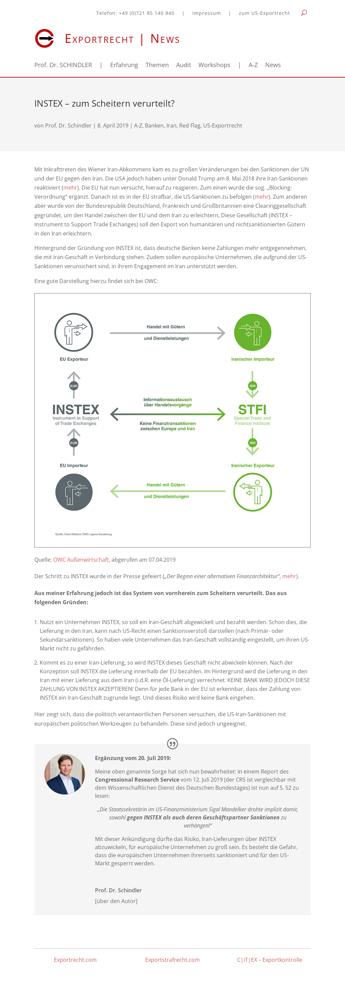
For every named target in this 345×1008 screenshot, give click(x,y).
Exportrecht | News (123, 38)
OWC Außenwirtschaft (81, 559)
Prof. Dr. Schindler (68, 125)
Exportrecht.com (75, 959)
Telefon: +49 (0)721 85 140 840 (135, 13)
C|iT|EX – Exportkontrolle (269, 959)
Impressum (206, 13)
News (273, 65)
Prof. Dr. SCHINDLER (63, 65)
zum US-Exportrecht (264, 13)
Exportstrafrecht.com (172, 959)
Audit (183, 65)
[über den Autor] (116, 901)
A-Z (253, 65)
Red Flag (189, 125)
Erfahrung (124, 65)
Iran (171, 125)
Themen (157, 65)
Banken (154, 125)
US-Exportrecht (222, 125)
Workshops (214, 65)
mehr (70, 187)
